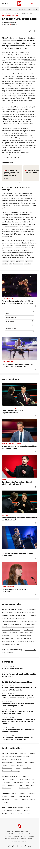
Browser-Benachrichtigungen (11, 771)
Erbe (32, 779)
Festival (19, 813)
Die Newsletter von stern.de (18, 753)
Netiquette (16, 836)
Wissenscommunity (15, 759)
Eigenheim (12, 779)
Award (27, 813)
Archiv (4, 759)
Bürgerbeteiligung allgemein (10, 644)
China (3, 779)
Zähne (6, 802)
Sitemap (19, 762)
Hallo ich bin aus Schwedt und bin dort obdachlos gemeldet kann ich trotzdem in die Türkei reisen (18, 627)
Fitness (13, 796)
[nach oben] (35, 826)
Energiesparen (23, 779)
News (3, 9)
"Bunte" (4, 133)
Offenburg (5, 263)
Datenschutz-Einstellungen (18, 838)
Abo (32, 3)
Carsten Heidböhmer (10, 22)
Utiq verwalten (7, 836)
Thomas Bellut (28, 261)
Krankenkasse (18, 782)
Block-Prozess (31, 9)
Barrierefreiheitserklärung (22, 831)
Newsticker (8, 661)
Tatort (28, 808)
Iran (16, 9)
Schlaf (24, 799)
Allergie (14, 793)
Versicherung (29, 785)
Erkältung (32, 793)
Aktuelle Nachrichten (23, 756)
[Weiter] (36, 9)
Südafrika (11, 785)
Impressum (10, 831)
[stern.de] (19, 3)
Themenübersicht (7, 762)
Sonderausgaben (7, 768)
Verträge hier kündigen (27, 836)
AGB (19, 834)
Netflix (26, 810)
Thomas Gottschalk (18, 263)
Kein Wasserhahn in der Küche (16, 612)
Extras (9, 9)
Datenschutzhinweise (28, 834)
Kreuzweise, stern (7, 638)
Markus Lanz (22, 9)
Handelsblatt (28, 263)
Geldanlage (7, 782)
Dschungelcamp (18, 808)
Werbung (7, 838)
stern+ (18, 768)
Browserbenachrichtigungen (19, 841)
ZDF (10, 263)
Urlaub (20, 785)
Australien (26, 776)
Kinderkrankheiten (24, 796)
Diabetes (22, 793)
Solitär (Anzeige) (24, 788)
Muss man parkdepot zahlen (22, 635)
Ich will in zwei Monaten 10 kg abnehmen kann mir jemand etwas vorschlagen (17, 632)
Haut (5, 796)
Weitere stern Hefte (17, 765)
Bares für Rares (7, 810)
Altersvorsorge (14, 776)
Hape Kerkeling (19, 261)
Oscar (12, 813)
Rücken (16, 799)
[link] (36, 3)
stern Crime (27, 768)
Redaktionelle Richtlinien (10, 834)
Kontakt (30, 838)
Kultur (3, 13)
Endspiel (12, 261)
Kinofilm (4, 813)
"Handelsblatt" (29, 91)
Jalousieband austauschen (10, 621)
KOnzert (17, 810)
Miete (27, 782)
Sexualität (32, 799)
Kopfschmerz (6, 799)
